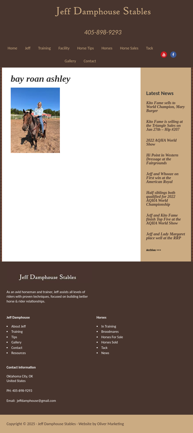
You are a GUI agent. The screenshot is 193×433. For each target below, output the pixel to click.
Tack (104, 348)
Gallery (16, 342)
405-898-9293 (102, 32)
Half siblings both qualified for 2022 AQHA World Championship (160, 198)
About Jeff (18, 326)
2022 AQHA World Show (161, 142)
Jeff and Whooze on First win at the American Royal (162, 178)
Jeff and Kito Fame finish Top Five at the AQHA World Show (163, 219)
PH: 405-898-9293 (19, 391)
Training (17, 331)
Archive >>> (153, 250)
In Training (108, 326)
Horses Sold (109, 342)
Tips (14, 337)
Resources (18, 353)
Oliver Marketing (110, 423)
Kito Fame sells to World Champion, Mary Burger (165, 107)
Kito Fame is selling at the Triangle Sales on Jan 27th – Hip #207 (164, 125)
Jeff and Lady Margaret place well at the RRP (165, 236)
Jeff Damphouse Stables (103, 11)
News (105, 353)
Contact (16, 348)
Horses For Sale (112, 337)
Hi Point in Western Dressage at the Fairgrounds (162, 159)
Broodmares (110, 331)
